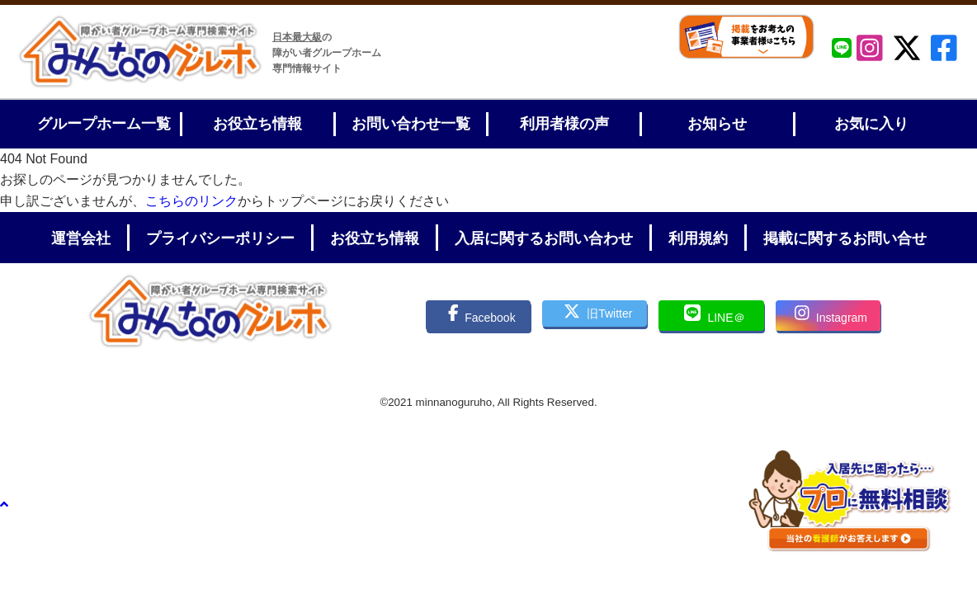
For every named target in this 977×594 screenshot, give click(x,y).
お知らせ (717, 124)
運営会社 (81, 238)
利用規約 (698, 238)
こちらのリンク (191, 201)
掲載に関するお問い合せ (845, 238)
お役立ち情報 (257, 124)
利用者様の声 (564, 124)
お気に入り (871, 124)
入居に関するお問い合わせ (544, 238)
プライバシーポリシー (220, 238)
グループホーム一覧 (104, 124)
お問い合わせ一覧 (411, 124)
